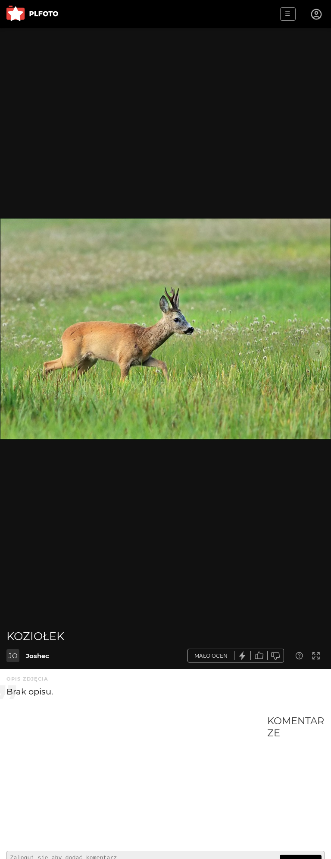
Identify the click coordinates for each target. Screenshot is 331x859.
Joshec (37, 656)
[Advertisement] (136, 779)
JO (13, 656)
